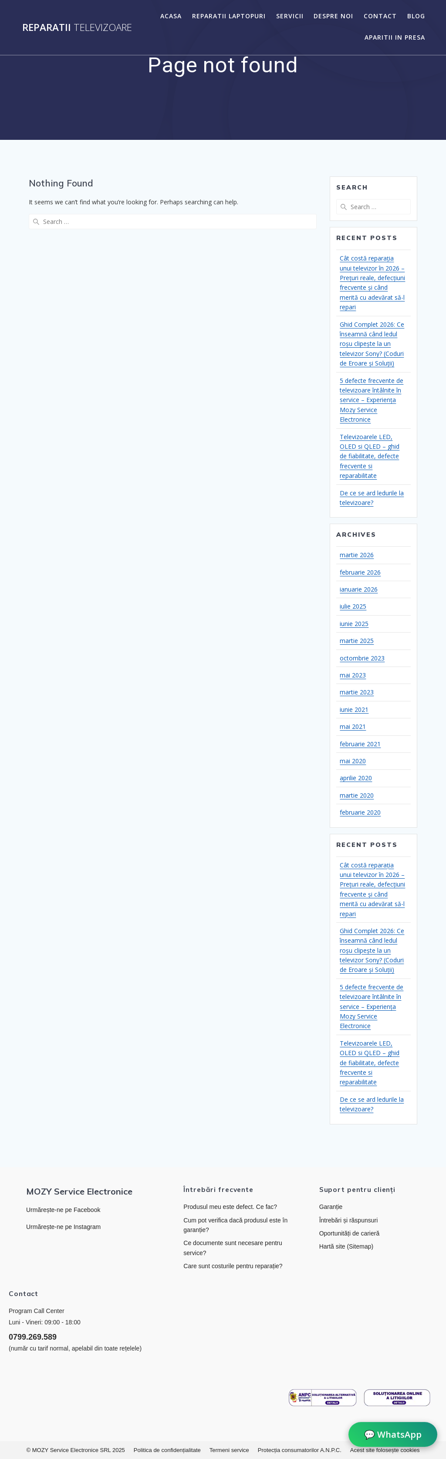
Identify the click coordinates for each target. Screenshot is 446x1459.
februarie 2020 (360, 812)
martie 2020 (357, 795)
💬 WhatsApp (393, 1435)
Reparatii (77, 27)
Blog (416, 16)
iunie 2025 (354, 623)
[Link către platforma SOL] (397, 1397)
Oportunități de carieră (349, 1233)
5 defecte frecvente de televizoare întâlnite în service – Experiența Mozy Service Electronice (371, 400)
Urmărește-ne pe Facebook (63, 1209)
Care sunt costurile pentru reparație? (232, 1266)
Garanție (331, 1206)
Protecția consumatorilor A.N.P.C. (299, 1450)
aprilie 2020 (356, 778)
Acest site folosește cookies (385, 1450)
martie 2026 (357, 555)
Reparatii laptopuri (229, 16)
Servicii (290, 16)
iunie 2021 (354, 709)
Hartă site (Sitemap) (346, 1246)
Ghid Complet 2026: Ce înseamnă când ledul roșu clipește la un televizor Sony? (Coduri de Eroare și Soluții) (372, 344)
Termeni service (229, 1450)
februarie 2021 (360, 744)
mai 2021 (353, 726)
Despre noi (333, 16)
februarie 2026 (360, 572)
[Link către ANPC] (322, 1397)
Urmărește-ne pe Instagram (63, 1226)
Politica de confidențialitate (167, 1450)
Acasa (171, 16)
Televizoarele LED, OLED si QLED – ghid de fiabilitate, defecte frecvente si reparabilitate (369, 456)
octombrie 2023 (362, 658)
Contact (380, 16)
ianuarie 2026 (359, 589)
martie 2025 (357, 640)
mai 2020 (353, 761)
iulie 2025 (353, 606)
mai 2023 (353, 675)
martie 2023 (357, 692)
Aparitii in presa (395, 37)
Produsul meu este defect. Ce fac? (230, 1206)
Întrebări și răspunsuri (348, 1220)
